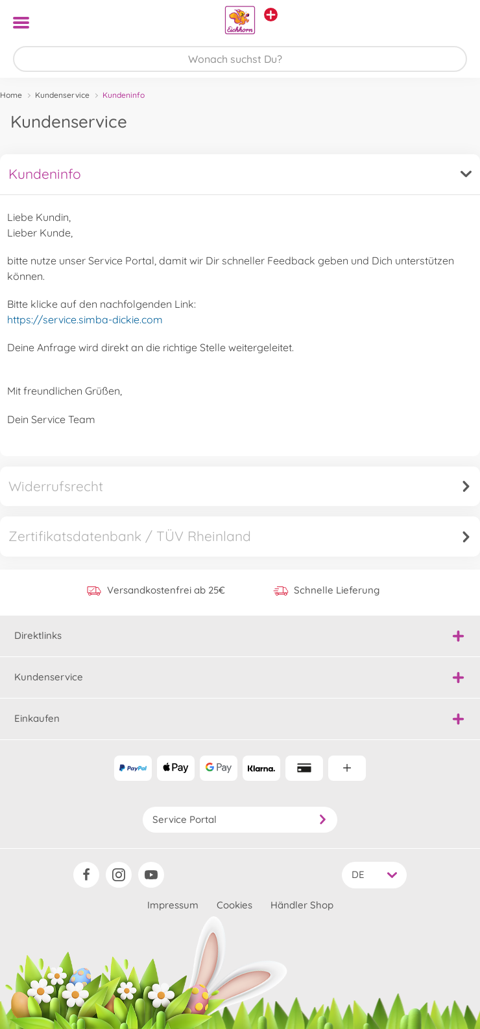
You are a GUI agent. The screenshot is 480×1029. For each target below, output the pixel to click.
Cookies (234, 905)
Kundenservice (62, 95)
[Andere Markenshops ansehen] (271, 14)
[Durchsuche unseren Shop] (240, 59)
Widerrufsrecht (240, 486)
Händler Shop (301, 905)
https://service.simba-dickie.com (85, 319)
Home (11, 95)
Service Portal (240, 819)
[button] (451, 22)
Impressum (172, 905)
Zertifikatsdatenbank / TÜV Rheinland (240, 535)
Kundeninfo (240, 173)
